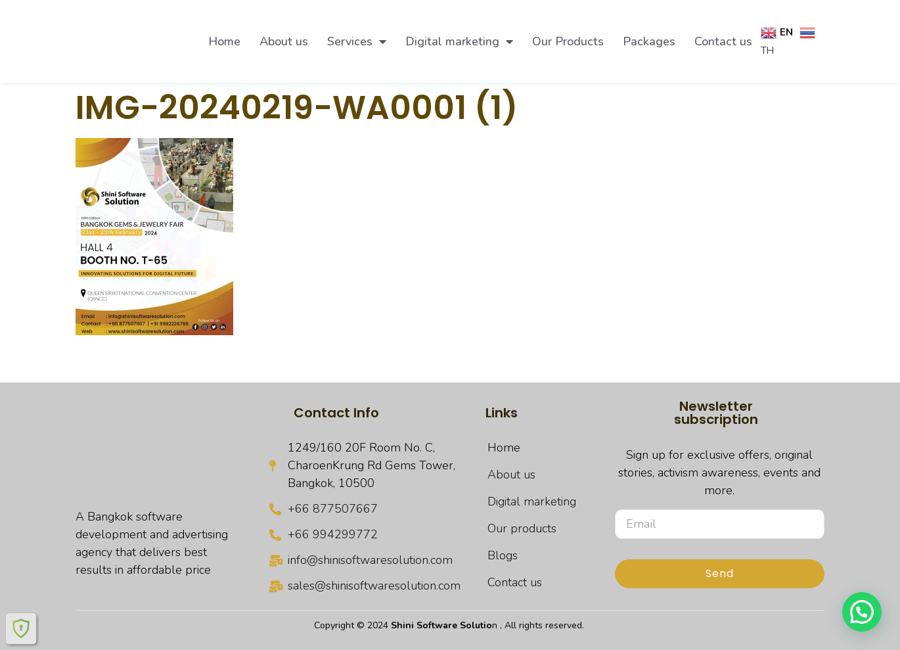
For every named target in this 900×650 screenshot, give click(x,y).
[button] (862, 612)
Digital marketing (459, 41)
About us (283, 41)
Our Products (568, 41)
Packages (649, 41)
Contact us (723, 41)
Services (356, 41)
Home (224, 41)
